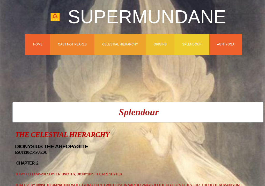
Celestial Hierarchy (120, 44)
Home (37, 44)
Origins (160, 44)
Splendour (192, 44)
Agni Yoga (225, 44)
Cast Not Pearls (72, 44)
